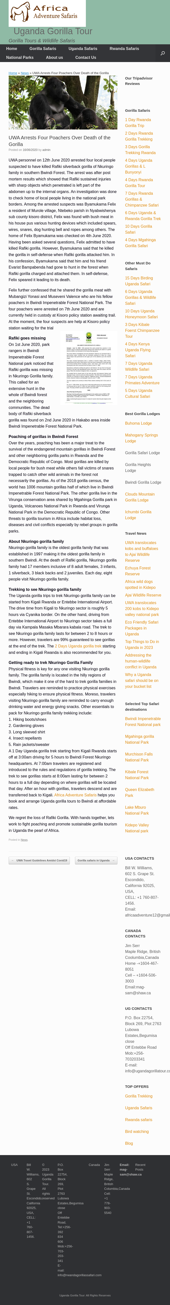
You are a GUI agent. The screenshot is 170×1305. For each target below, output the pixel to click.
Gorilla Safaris (42, 49)
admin (46, 150)
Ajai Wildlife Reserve (143, 595)
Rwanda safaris (138, 1120)
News (25, 73)
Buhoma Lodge (138, 423)
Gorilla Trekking (138, 1096)
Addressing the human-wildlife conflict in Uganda (140, 661)
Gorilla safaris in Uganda (96, 860)
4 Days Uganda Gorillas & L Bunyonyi (138, 166)
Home (11, 49)
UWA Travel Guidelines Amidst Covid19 (39, 860)
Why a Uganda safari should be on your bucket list (141, 681)
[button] (162, 53)
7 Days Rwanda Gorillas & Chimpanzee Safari (142, 199)
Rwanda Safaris (124, 49)
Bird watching (137, 1131)
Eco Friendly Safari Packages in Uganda (141, 628)
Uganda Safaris (83, 49)
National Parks (20, 57)
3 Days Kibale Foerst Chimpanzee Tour (142, 330)
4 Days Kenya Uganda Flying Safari (138, 350)
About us (54, 57)
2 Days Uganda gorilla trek (78, 646)
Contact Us (85, 57)
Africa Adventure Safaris (75, 795)
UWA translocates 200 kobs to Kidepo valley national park (142, 609)
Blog (129, 1143)
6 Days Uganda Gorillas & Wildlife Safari (140, 298)
